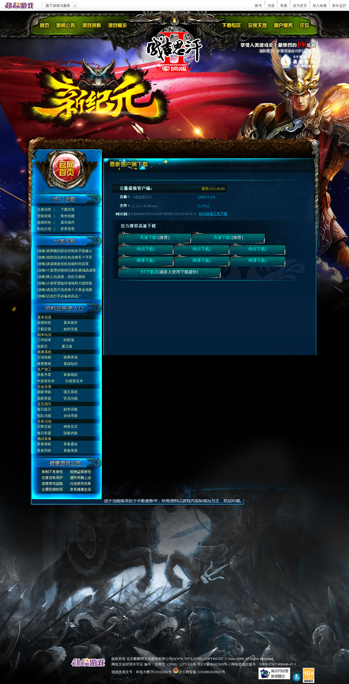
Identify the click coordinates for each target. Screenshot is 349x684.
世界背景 (68, 229)
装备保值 (71, 450)
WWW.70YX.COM (187, 659)
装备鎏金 (71, 444)
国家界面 (44, 398)
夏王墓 (67, 346)
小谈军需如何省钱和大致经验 (69, 283)
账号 (258, 6)
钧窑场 (69, 340)
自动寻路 (71, 416)
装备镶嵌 (44, 444)
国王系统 (71, 392)
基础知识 (71, 364)
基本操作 (68, 222)
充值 (271, 6)
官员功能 (71, 398)
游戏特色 (44, 222)
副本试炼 (71, 409)
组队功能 (44, 416)
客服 (283, 6)
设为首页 (300, 6)
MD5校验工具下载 (213, 214)
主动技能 (44, 357)
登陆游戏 (44, 216)
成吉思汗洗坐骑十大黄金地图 (69, 290)
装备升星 (44, 375)
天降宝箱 (44, 427)
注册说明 (44, 209)
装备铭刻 (71, 375)
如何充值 (71, 329)
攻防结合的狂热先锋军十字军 (69, 257)
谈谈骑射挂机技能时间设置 (67, 264)
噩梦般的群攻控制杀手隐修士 (69, 251)
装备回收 (44, 450)
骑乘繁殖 (44, 364)
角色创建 (68, 216)
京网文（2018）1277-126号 (175, 664)
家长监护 (339, 6)
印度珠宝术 (74, 381)
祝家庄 (42, 346)
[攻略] (41, 251)
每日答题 (44, 433)
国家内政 (71, 433)
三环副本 (44, 340)
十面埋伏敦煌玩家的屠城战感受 (71, 270)
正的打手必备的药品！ (64, 296)
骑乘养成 (71, 357)
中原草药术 (46, 381)
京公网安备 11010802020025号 (202, 672)
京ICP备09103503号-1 (214, 664)
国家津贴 (44, 392)
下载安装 (68, 209)
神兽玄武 (71, 427)
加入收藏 (320, 6)
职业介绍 (44, 229)
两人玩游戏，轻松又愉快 (65, 277)
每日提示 (44, 409)
